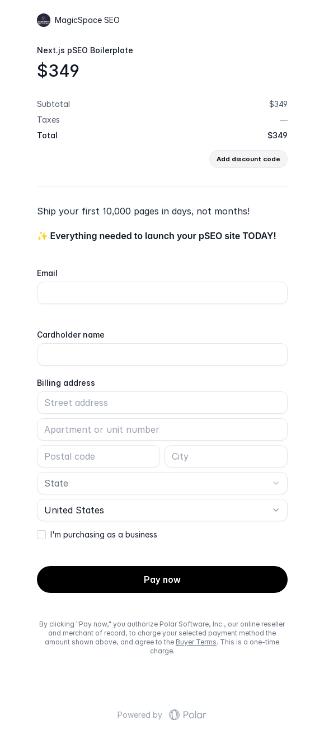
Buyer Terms (196, 642)
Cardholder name (71, 335)
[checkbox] (41, 534)
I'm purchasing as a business (103, 535)
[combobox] (162, 483)
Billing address (66, 383)
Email (47, 273)
